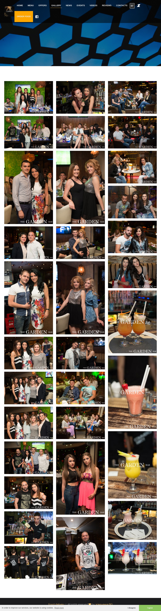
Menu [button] (31, 5)
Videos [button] (93, 5)
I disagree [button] (132, 608)
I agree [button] (150, 608)
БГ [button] (132, 6)
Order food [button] (24, 16)
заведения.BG (104, 604)
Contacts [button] (121, 5)
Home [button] (20, 5)
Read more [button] (59, 608)
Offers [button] (42, 5)
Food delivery (56, 604)
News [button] (69, 5)
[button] (139, 5)
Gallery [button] (56, 5)
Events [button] (81, 5)
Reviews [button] (106, 5)
